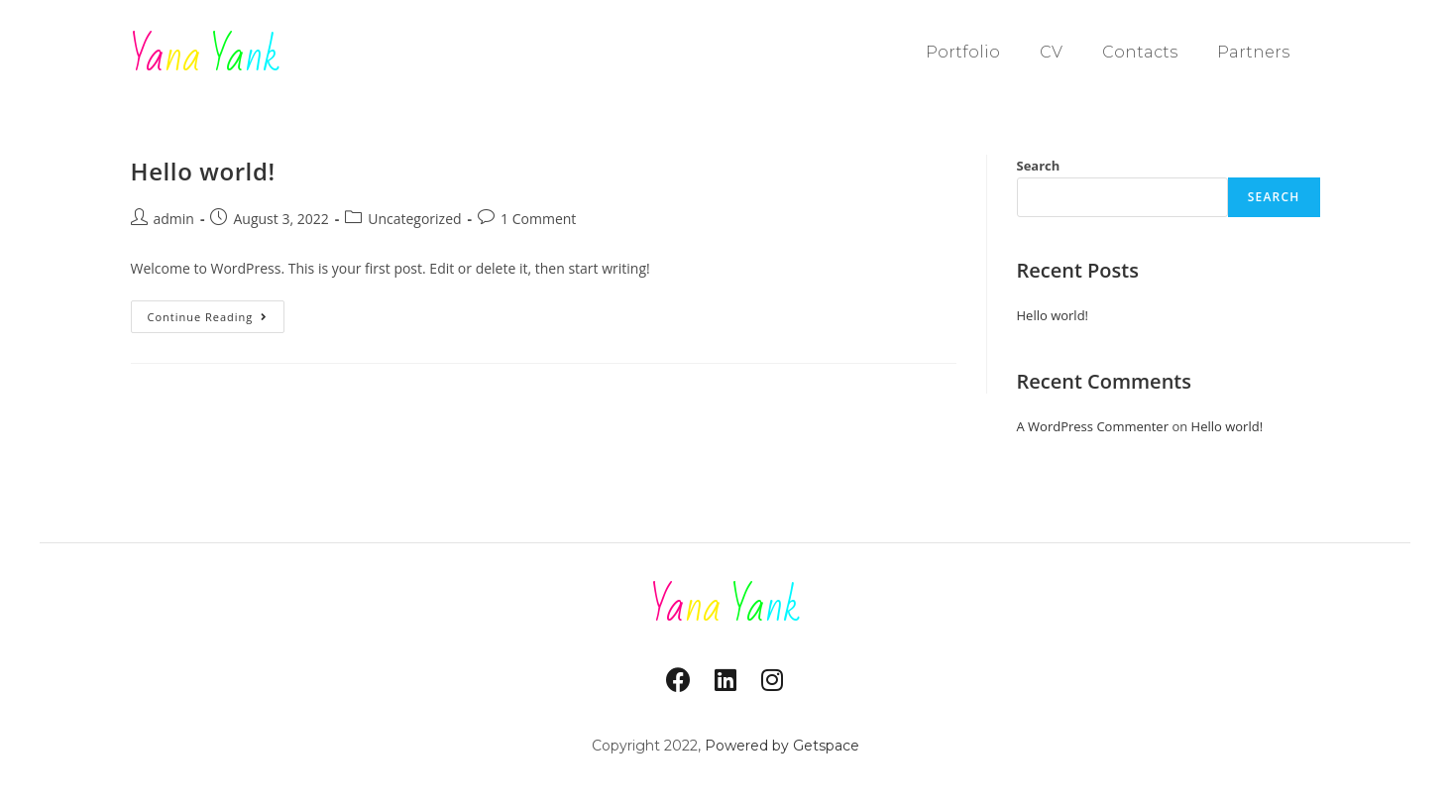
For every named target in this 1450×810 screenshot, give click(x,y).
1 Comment (538, 218)
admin (174, 218)
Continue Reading (216, 312)
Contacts (1139, 52)
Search (1038, 165)
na (205, 57)
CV (1051, 52)
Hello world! (203, 171)
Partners (1253, 52)
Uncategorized (414, 218)
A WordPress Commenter (1093, 426)
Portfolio (963, 52)
